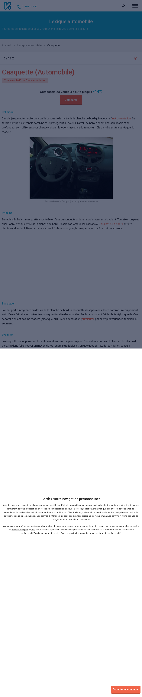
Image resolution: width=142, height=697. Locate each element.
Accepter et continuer (126, 689)
